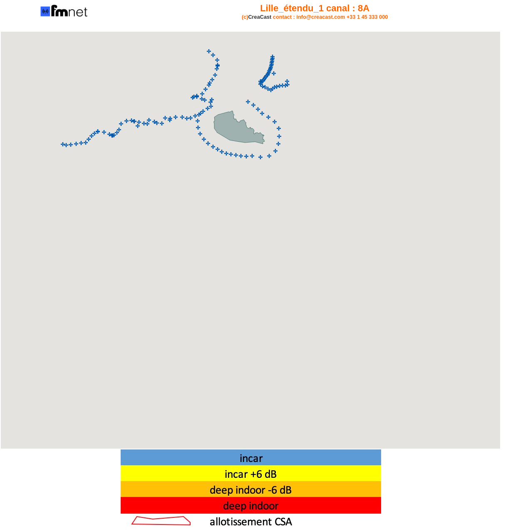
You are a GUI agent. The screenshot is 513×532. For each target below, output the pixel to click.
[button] (63, 144)
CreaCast (259, 17)
